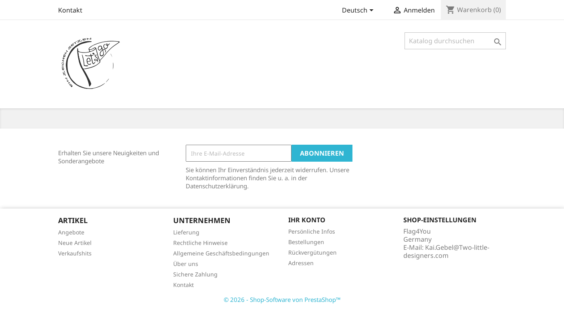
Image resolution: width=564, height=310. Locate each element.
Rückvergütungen (312, 252)
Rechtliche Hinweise (200, 243)
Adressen (301, 263)
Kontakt (70, 10)
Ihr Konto (306, 219)
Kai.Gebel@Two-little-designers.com (446, 251)
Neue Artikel (75, 243)
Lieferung (186, 232)
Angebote (71, 232)
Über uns (185, 264)
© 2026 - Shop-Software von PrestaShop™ (282, 299)
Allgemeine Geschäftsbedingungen (221, 253)
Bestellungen (306, 242)
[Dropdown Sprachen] (359, 11)
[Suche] (455, 40)
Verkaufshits (75, 253)
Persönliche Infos (311, 231)
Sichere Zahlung (195, 274)
